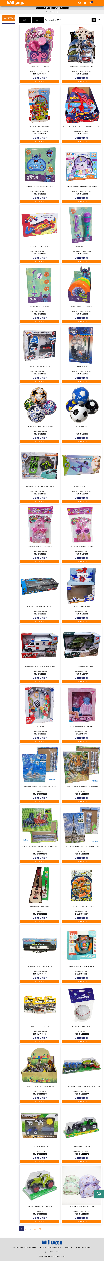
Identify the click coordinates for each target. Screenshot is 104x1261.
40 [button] (37, 20)
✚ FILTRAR (9, 18)
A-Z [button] (24, 20)
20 (35, 1228)
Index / (52, 12)
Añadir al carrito (40, 81)
